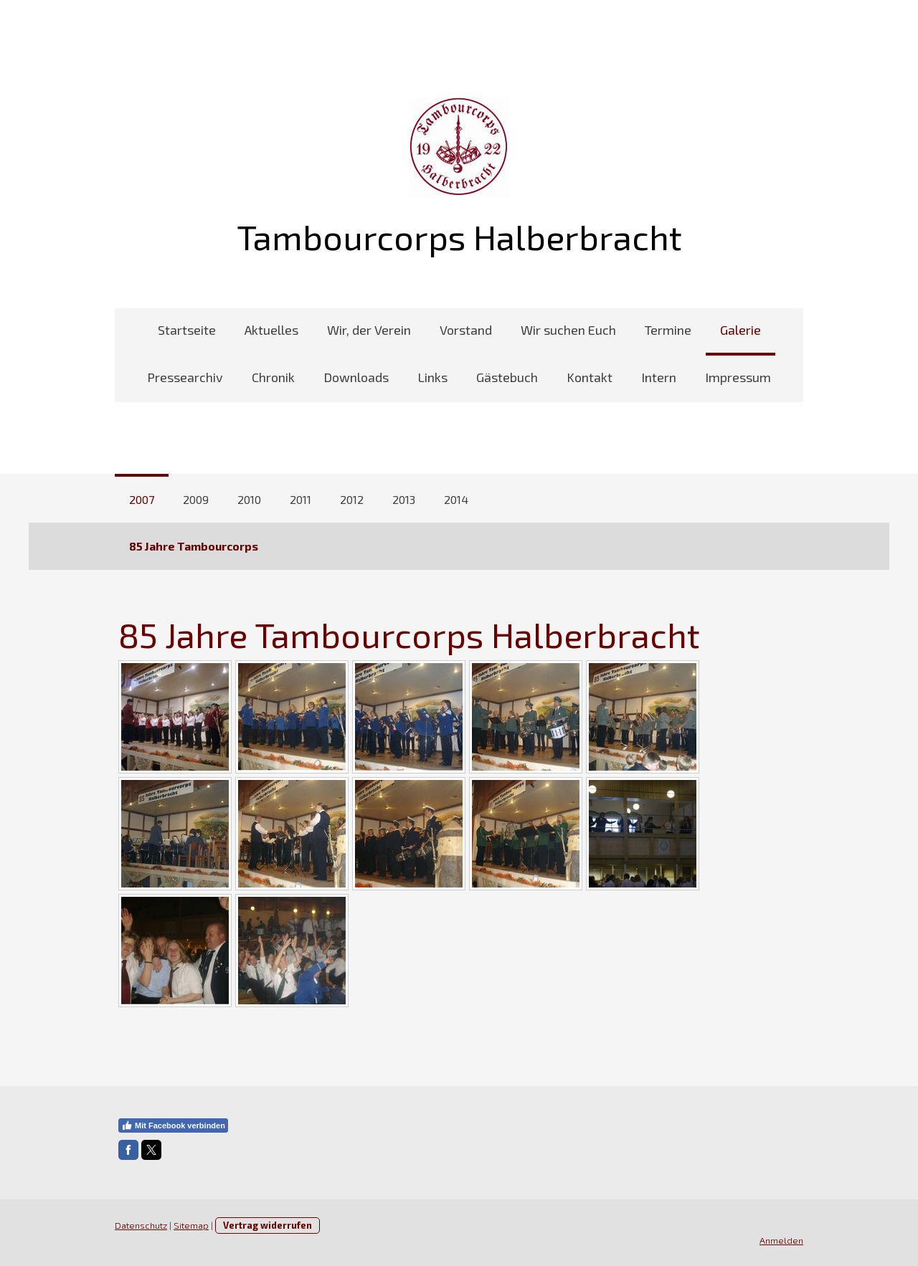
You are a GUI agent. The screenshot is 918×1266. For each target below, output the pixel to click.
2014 (456, 499)
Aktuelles (271, 330)
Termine (668, 330)
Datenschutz (141, 1225)
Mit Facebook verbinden (173, 1125)
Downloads (356, 377)
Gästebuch (507, 377)
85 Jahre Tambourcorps (193, 546)
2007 (141, 499)
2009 (196, 499)
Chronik (273, 377)
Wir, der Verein (369, 330)
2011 (300, 499)
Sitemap (191, 1225)
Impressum (738, 377)
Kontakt (589, 377)
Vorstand (466, 330)
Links (432, 377)
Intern (658, 377)
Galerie (740, 330)
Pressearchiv (185, 377)
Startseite (187, 330)
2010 (249, 499)
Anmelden (781, 1240)
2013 (403, 499)
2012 (352, 499)
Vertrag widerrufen (267, 1225)
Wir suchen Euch (568, 330)
